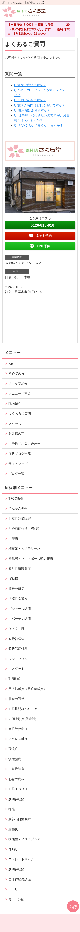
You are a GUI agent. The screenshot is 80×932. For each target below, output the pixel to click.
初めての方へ (18, 373)
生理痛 (13, 538)
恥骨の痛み (16, 779)
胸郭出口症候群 (19, 819)
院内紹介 (14, 403)
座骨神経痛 (16, 639)
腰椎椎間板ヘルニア (22, 709)
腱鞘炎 (13, 829)
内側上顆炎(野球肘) (22, 719)
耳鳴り (13, 849)
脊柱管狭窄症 (18, 729)
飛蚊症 (13, 749)
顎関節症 (14, 679)
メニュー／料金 (19, 393)
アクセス (14, 423)
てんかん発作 (18, 508)
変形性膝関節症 (19, 568)
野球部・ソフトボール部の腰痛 (30, 558)
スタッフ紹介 (18, 383)
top (10, 363)
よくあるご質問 (19, 413)
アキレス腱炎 (18, 739)
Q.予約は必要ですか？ (30, 100)
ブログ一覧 (16, 473)
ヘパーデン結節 (19, 618)
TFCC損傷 (15, 498)
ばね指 (13, 578)
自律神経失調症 (19, 879)
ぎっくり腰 (16, 628)
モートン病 (16, 899)
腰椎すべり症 (18, 789)
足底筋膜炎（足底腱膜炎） (27, 689)
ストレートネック (21, 859)
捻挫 (11, 809)
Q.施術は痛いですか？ (30, 85)
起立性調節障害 (19, 518)
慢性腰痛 (14, 759)
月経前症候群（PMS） (24, 528)
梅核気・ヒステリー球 (24, 548)
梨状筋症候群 (18, 648)
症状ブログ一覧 (19, 453)
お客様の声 (16, 433)
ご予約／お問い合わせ (24, 443)
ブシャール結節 (19, 608)
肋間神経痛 (16, 799)
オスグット (16, 668)
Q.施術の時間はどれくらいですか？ (39, 105)
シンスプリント (19, 659)
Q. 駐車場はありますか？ (32, 110)
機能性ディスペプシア (24, 839)
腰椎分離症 (16, 588)
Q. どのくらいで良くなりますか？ (38, 125)
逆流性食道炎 (18, 598)
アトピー (14, 889)
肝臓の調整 (16, 699)
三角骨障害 (16, 769)
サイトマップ (18, 463)
